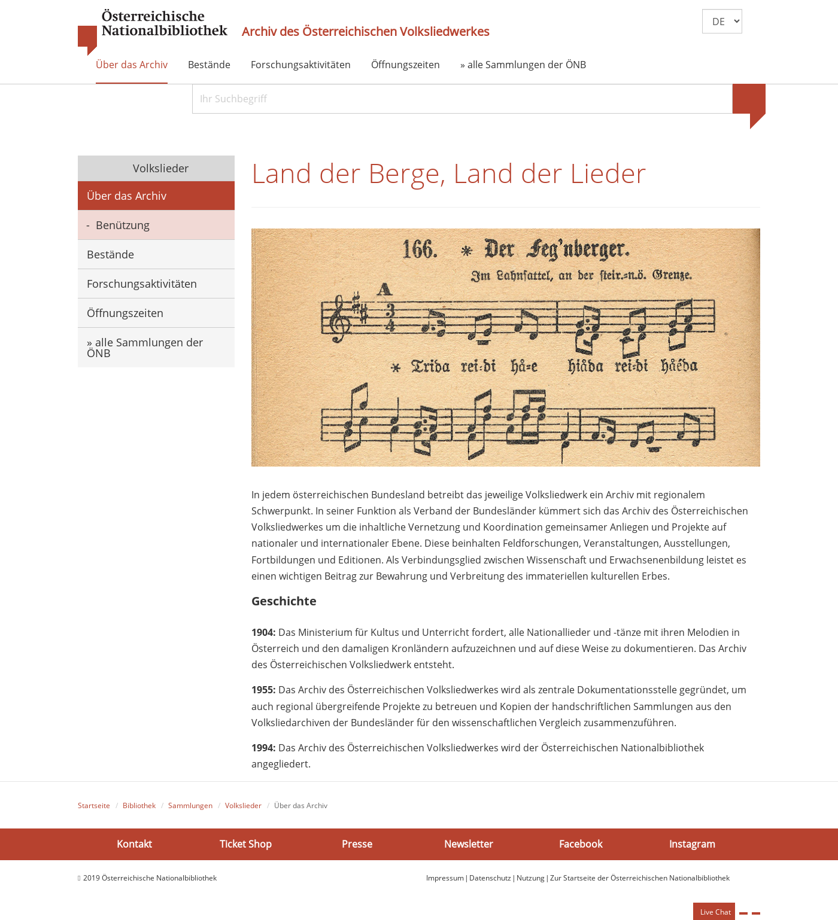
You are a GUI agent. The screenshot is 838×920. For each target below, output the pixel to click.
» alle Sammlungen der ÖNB (523, 64)
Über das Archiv (132, 64)
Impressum (445, 878)
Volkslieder (159, 168)
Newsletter (468, 843)
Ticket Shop (246, 843)
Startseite (94, 805)
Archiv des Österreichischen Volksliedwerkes (366, 31)
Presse (357, 843)
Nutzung (531, 878)
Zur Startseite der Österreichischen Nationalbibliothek (640, 878)
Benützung (123, 225)
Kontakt (134, 843)
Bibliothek (139, 805)
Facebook (580, 843)
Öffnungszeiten (405, 64)
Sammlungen (190, 805)
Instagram (692, 843)
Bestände (209, 64)
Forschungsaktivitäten (301, 64)
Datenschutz (490, 878)
